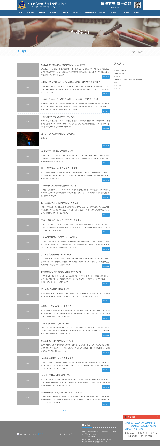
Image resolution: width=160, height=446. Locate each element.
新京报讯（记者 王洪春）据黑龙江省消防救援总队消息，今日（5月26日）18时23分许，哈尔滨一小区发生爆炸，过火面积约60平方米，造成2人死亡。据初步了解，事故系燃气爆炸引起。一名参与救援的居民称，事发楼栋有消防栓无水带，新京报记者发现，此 (75, 382)
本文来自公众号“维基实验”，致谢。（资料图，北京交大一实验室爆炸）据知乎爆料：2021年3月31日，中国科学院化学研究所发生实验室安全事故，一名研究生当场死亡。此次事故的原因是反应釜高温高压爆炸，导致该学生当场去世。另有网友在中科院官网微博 (75, 124)
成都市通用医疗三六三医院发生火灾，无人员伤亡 (63, 65)
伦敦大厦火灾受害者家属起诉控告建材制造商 (61, 272)
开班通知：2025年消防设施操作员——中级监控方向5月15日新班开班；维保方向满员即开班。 (141, 426)
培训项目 (76, 12)
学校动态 (42, 12)
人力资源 (125, 12)
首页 (20, 12)
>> (65, 410)
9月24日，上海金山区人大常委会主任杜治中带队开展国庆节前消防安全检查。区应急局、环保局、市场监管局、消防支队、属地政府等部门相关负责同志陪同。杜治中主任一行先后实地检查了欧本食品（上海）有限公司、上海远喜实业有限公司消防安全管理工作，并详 (75, 244)
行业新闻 (64, 12)
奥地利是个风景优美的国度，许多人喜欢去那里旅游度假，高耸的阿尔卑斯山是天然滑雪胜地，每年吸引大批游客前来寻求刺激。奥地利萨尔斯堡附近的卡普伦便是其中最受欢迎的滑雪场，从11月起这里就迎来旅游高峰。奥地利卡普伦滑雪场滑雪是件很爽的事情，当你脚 (75, 106)
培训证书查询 (89, 12)
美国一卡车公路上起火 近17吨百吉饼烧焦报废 (61, 220)
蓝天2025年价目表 (120, 70)
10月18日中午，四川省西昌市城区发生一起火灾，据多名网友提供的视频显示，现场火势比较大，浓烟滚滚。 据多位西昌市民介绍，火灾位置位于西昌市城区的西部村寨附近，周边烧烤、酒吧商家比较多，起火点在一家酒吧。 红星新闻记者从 (75, 175)
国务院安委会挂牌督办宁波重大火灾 (57, 151)
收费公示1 (117, 88)
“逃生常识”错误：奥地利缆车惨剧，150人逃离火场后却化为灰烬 (69, 99)
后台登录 (40, 434)
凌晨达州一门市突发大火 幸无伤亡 (56, 306)
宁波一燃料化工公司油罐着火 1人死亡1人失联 (61, 392)
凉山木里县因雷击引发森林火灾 (55, 289)
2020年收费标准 (119, 73)
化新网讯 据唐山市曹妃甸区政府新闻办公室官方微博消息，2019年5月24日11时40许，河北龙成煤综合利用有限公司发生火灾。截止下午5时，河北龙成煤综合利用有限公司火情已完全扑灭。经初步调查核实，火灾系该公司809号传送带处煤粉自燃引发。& (75, 348)
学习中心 (114, 12)
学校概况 (30, 12)
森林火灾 (44, 138)
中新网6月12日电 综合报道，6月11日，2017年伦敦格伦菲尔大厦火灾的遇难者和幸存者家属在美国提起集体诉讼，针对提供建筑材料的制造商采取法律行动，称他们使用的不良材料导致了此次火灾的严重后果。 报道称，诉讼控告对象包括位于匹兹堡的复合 (75, 279)
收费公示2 (117, 85)
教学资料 (53, 12)
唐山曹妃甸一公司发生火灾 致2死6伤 (57, 341)
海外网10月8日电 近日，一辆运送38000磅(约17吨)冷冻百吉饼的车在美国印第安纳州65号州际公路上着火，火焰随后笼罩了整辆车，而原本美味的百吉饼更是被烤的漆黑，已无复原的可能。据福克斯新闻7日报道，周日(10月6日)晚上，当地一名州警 (75, 227)
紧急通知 (117, 76)
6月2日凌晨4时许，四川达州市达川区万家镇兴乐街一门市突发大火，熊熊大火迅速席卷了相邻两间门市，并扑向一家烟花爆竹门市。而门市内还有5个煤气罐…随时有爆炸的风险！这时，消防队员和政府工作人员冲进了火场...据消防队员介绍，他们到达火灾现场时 (75, 313)
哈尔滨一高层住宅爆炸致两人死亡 (56, 375)
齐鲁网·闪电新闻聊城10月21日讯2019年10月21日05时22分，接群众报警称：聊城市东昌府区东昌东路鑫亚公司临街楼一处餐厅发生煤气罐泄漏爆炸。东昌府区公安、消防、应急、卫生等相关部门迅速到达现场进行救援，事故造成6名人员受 (75, 193)
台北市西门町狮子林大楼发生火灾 (56, 254)
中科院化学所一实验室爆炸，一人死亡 (58, 117)
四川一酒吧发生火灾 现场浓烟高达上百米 (59, 168)
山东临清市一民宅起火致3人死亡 (55, 323)
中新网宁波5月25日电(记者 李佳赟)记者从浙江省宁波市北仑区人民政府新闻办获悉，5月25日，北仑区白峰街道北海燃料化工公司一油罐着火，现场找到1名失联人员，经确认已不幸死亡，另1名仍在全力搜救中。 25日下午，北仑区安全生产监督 (75, 400)
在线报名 (102, 12)
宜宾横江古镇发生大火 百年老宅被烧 (57, 358)
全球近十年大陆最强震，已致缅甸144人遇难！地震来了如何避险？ (70, 82)
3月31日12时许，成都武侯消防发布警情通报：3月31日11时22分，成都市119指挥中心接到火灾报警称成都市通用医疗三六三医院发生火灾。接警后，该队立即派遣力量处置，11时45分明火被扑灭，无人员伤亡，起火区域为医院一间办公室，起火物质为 (75, 72)
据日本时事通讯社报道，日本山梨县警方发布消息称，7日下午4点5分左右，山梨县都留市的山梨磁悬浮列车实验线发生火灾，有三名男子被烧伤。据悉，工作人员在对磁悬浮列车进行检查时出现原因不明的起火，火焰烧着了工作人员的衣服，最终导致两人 (75, 210)
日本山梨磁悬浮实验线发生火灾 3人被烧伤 (60, 203)
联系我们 (137, 12)
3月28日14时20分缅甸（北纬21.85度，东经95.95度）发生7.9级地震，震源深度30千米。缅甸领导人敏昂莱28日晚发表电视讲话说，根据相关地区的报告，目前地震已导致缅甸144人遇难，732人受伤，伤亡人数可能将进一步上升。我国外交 (75, 89)
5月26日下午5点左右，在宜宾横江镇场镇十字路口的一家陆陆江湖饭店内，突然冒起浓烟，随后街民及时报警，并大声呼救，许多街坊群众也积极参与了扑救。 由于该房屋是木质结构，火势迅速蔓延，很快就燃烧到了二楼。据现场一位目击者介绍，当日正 (75, 365)
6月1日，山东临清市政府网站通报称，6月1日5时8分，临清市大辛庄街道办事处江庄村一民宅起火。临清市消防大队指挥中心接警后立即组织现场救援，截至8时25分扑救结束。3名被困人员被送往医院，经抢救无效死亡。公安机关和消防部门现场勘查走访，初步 (75, 331)
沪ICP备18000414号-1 (67, 434)
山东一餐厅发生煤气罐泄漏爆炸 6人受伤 (59, 185)
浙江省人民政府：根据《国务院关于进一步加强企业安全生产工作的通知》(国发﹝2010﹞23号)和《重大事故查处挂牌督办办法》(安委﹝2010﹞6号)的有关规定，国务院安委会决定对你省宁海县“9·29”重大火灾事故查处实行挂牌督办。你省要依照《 (75, 158)
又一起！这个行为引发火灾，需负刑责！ (59, 134)
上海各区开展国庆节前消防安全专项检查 (59, 237)
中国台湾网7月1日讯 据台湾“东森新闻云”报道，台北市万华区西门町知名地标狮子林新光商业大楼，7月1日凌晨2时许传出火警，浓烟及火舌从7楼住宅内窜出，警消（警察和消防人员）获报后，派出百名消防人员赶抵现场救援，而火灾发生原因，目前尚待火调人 (75, 262)
